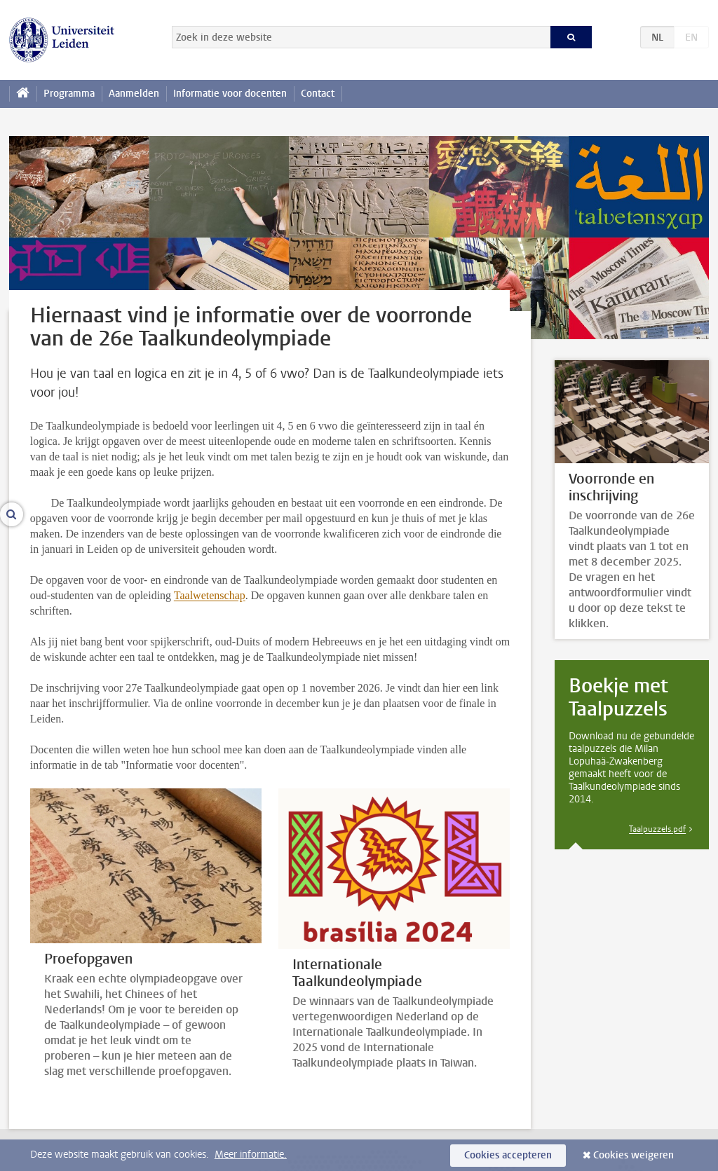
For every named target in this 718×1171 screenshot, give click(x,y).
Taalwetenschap (209, 595)
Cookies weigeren (633, 1155)
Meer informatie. (251, 1154)
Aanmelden (134, 93)
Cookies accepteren (508, 1155)
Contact (317, 93)
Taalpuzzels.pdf (657, 829)
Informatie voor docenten (230, 93)
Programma (69, 93)
